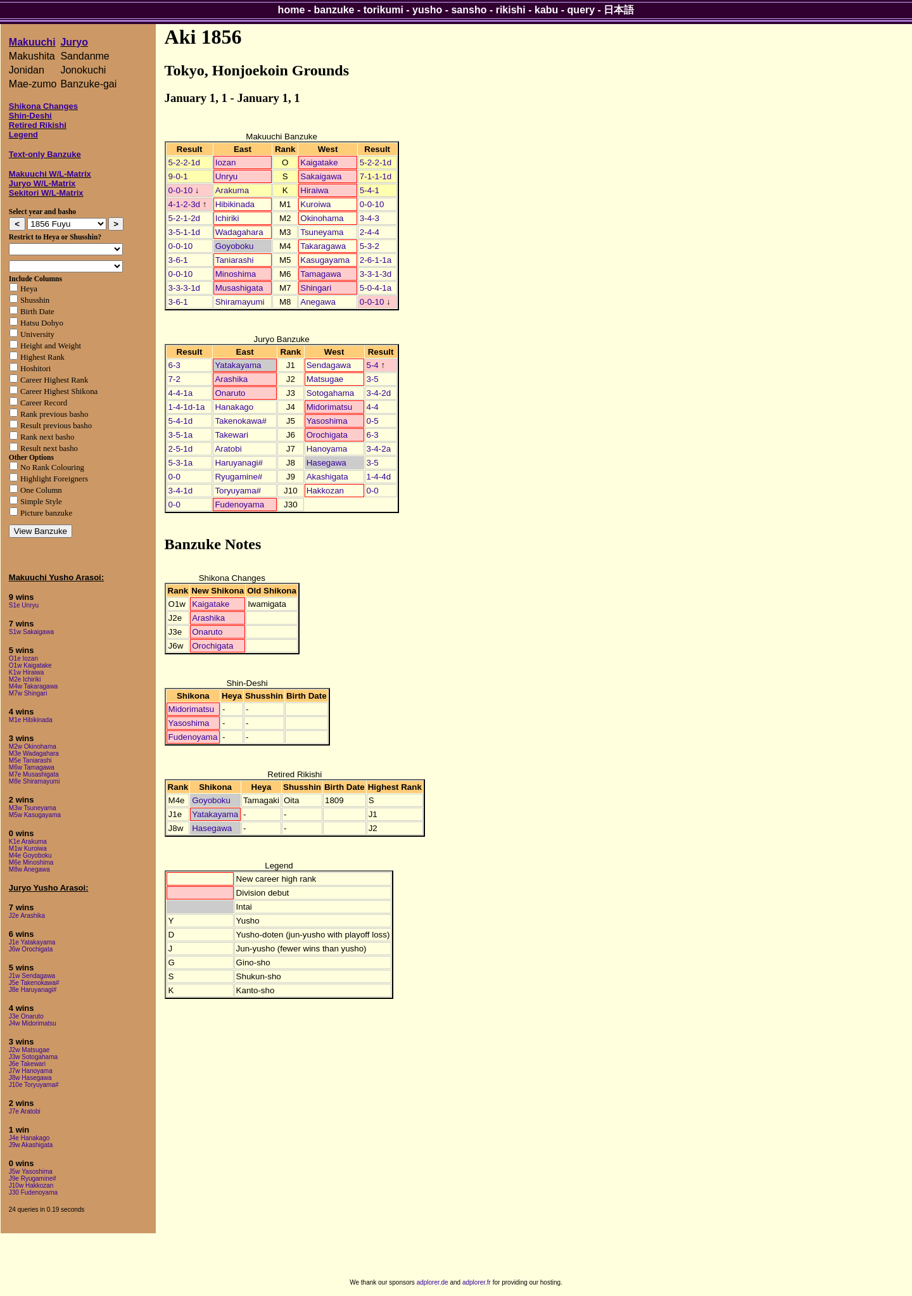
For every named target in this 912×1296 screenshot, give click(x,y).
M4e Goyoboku (30, 855)
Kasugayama (325, 260)
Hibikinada (235, 204)
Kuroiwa (315, 204)
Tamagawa (320, 274)
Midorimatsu (330, 407)
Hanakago (234, 407)
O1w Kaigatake (30, 665)
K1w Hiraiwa (26, 672)
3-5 (373, 379)
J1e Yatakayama (32, 942)
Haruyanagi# (239, 462)
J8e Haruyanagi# (33, 989)
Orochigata (327, 435)
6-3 (174, 365)
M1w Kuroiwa (28, 848)
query (581, 9)
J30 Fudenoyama (33, 1192)
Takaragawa (323, 246)
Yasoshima (327, 421)
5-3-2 (369, 246)
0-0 (174, 476)
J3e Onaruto (26, 1016)
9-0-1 (178, 176)
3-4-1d (180, 490)
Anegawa (318, 302)
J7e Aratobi (25, 1111)
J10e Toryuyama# (34, 1084)
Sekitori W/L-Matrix (46, 193)
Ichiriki (227, 218)
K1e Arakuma (28, 841)
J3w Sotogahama (33, 1056)
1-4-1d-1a (186, 407)
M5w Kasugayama (35, 814)
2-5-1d (180, 449)
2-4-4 (369, 232)
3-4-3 (369, 218)
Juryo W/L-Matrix (42, 183)
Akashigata (327, 476)
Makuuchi (32, 42)
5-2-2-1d (184, 162)
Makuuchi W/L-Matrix (50, 174)
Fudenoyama (239, 504)
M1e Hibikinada (31, 719)
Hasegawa (326, 462)
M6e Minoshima (31, 862)
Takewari (231, 435)
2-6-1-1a (375, 260)
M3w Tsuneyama (32, 807)
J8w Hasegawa (30, 1077)
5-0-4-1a (375, 288)
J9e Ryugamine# (32, 1178)
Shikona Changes (43, 106)
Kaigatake (319, 162)
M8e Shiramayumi (34, 781)
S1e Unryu (24, 605)
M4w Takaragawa (33, 686)
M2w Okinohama (32, 746)
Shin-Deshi (30, 115)
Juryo (74, 42)
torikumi (383, 9)
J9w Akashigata (31, 1144)
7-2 (174, 379)
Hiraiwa (314, 190)
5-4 (373, 365)
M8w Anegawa (29, 869)
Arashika (231, 379)
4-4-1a (180, 393)
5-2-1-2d (184, 218)
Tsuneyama (321, 232)
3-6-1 (178, 260)
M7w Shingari (28, 693)
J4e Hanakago (29, 1137)
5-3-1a (180, 462)
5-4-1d (180, 421)
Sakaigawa (320, 176)
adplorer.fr (476, 1282)
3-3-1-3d (375, 274)
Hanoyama (327, 449)
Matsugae (325, 379)
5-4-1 (369, 190)
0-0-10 (180, 190)
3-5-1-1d (184, 232)
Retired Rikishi (37, 125)
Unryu (226, 176)
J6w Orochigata (31, 949)
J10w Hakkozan (31, 1185)
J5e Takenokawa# (34, 982)
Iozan (225, 162)
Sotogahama (331, 393)
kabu (546, 9)
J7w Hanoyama (31, 1070)
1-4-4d (379, 476)
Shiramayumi (240, 302)
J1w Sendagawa (32, 975)
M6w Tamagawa (31, 767)
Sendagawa (329, 365)
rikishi (511, 9)
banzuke (334, 9)
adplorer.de (432, 1282)
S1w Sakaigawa (31, 631)
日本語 (619, 9)
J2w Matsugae (29, 1049)
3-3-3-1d (184, 288)
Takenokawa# (241, 421)
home (291, 9)
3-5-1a (180, 435)
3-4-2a (379, 449)
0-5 (373, 421)
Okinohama (321, 218)
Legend (23, 134)
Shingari (315, 288)
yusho (427, 9)
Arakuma (232, 190)
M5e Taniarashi (30, 760)
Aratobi (228, 449)
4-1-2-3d (184, 204)
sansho (468, 9)
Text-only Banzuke (45, 154)
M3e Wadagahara (34, 753)
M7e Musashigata (34, 774)
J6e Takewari (27, 1063)
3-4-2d (379, 393)
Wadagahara (239, 232)
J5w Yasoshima (31, 1171)
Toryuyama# (238, 490)
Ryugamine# (238, 476)
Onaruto (230, 393)
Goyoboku (234, 246)
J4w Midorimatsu (32, 1023)
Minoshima (235, 274)
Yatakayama (238, 365)
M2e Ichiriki (25, 679)
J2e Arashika (27, 915)
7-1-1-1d (375, 176)
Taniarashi (234, 260)
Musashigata (239, 288)
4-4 (373, 407)
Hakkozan (325, 490)
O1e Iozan (23, 658)
